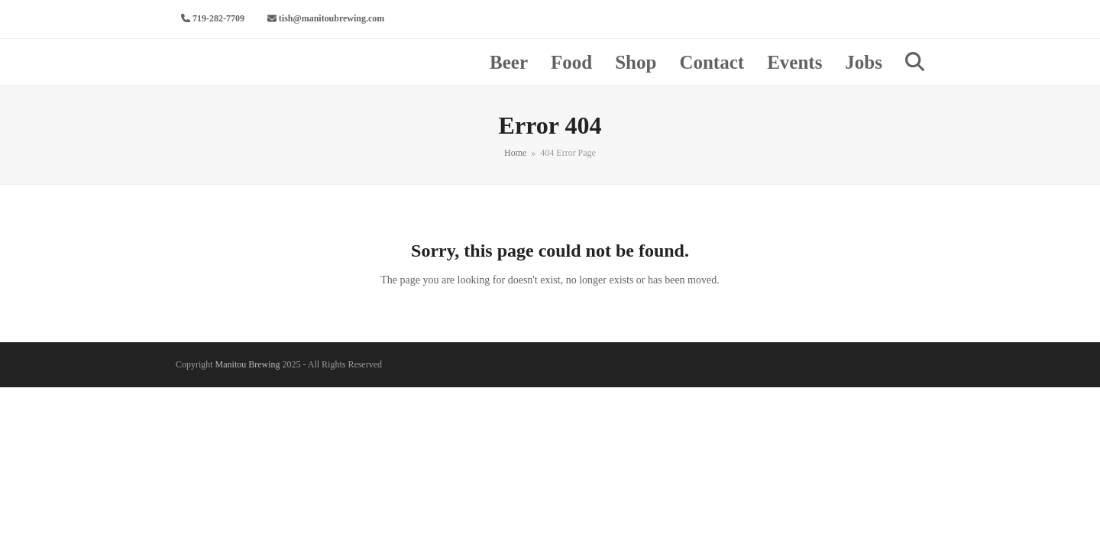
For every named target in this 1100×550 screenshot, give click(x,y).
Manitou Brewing (247, 364)
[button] (915, 62)
